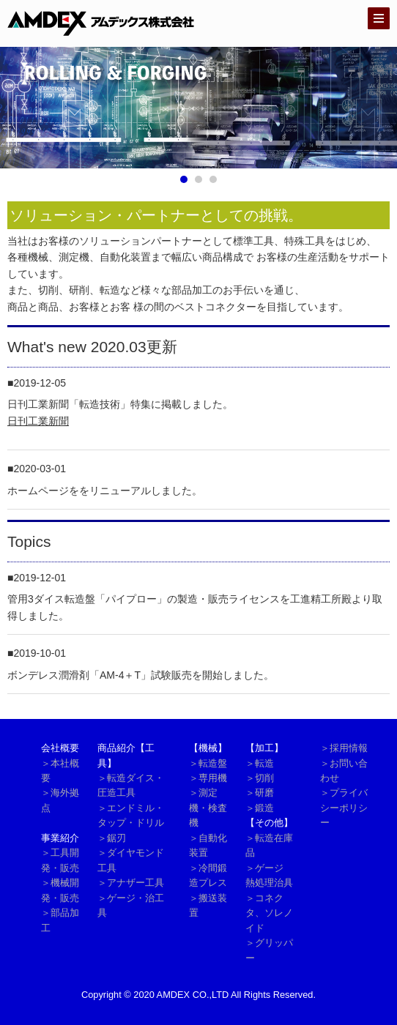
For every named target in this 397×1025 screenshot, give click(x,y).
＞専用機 (208, 777)
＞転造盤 (208, 763)
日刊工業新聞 (38, 421)
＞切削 (259, 777)
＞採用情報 (344, 747)
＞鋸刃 (111, 837)
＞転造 (259, 763)
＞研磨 (259, 792)
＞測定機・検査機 (208, 807)
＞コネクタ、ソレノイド (269, 912)
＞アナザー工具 (130, 882)
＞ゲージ (264, 867)
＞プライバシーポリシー (344, 807)
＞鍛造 (259, 807)
